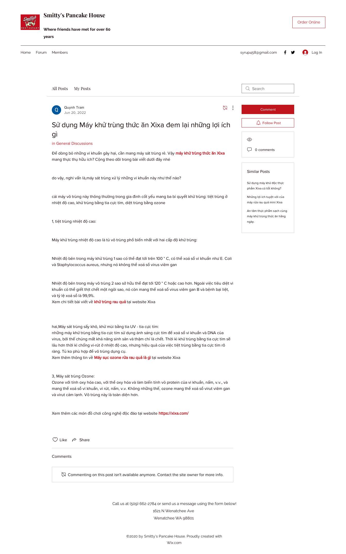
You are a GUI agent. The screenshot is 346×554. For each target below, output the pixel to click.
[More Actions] (230, 108)
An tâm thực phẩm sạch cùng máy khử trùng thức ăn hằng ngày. (267, 216)
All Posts (60, 88)
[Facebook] (285, 52)
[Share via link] (80, 440)
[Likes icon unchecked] (55, 440)
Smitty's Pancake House (74, 15)
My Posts (82, 88)
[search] (268, 88)
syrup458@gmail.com (258, 52)
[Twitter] (292, 52)
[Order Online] (308, 22)
